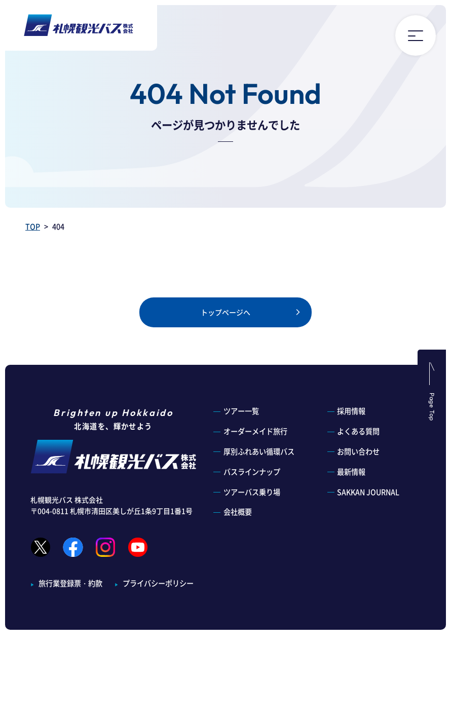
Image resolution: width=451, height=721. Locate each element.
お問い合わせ (358, 451)
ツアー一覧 (241, 411)
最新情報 (351, 472)
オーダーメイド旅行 (255, 431)
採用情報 (351, 411)
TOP (32, 226)
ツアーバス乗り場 (251, 492)
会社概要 (237, 512)
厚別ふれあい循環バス (258, 451)
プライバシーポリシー (158, 583)
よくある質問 (358, 431)
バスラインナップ (251, 472)
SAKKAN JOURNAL (368, 492)
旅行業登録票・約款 (70, 583)
